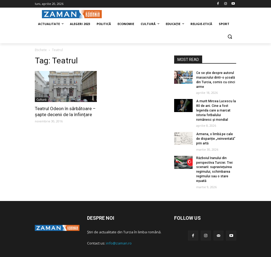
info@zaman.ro (119, 243)
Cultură (41, 99)
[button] (229, 37)
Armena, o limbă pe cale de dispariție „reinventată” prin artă (215, 138)
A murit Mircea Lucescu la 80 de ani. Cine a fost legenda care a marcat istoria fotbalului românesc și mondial (216, 110)
